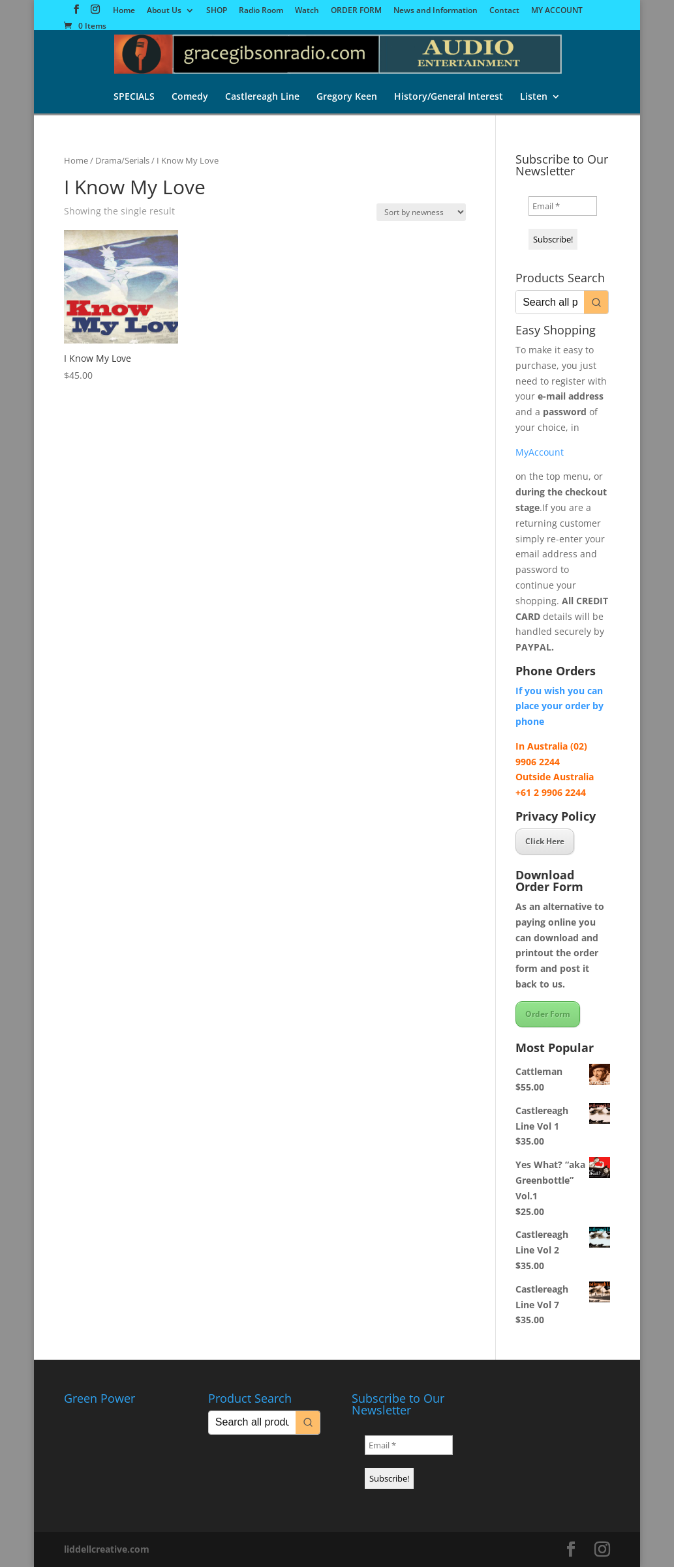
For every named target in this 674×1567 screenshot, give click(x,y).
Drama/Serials (122, 160)
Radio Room (261, 11)
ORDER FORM (356, 11)
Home (124, 11)
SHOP (216, 11)
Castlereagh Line (262, 97)
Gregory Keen (346, 97)
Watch (307, 11)
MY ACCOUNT (557, 11)
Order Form (547, 1013)
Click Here (544, 841)
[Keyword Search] (550, 302)
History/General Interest (448, 97)
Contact (504, 11)
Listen (533, 97)
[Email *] (562, 206)
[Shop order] (421, 212)
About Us (164, 11)
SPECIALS (134, 97)
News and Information (435, 11)
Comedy (190, 97)
